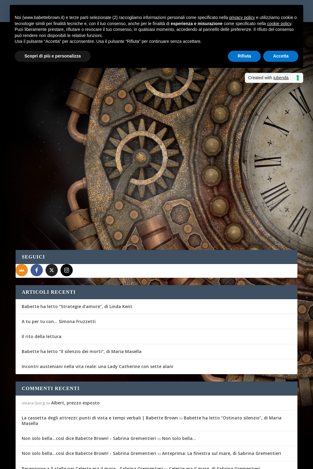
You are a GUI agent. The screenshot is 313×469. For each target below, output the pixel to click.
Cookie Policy (185, 460)
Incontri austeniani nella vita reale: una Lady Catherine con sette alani (97, 331)
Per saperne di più (48, 176)
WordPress (123, 460)
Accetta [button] (281, 56)
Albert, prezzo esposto (75, 367)
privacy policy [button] (242, 17)
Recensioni (91, 142)
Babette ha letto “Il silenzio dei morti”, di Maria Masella (82, 315)
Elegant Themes (61, 460)
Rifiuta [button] (244, 56)
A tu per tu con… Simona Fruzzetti (59, 285)
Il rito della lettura (41, 300)
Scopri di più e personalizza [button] (52, 56)
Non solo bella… (179, 402)
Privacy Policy (152, 460)
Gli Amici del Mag (41, 142)
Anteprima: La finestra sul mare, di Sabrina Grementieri (221, 418)
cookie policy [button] (279, 23)
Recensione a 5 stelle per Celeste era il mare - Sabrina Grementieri (92, 433)
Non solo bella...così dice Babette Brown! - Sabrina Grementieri (89, 402)
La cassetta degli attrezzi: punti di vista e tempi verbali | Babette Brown (100, 382)
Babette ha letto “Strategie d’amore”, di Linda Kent (77, 271)
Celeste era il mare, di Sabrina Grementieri (214, 433)
